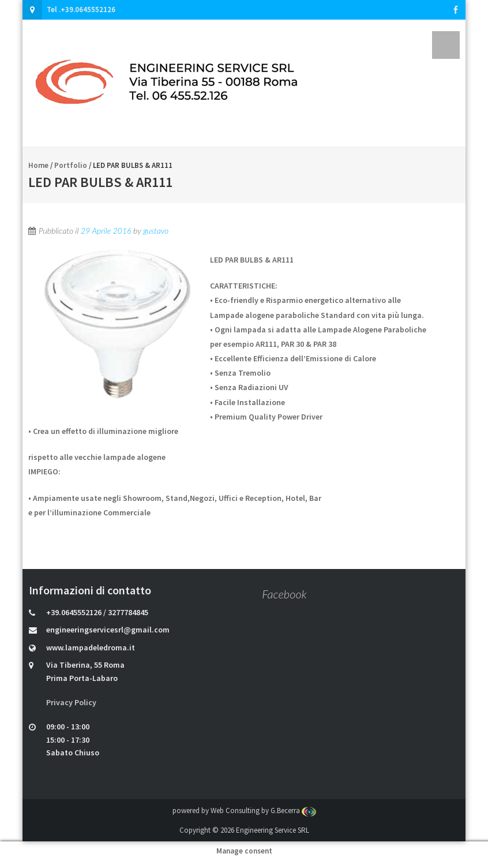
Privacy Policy (71, 702)
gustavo (155, 230)
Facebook (284, 594)
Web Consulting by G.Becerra (263, 810)
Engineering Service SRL (272, 830)
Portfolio (70, 165)
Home (38, 165)
